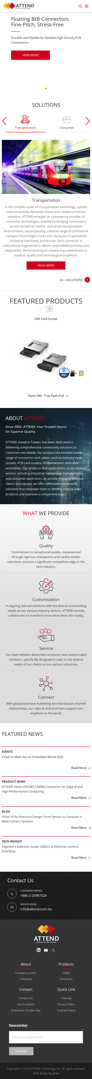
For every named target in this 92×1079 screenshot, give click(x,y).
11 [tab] (61, 88)
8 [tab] (52, 88)
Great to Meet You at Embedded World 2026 (32, 757)
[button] (87, 121)
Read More (46, 265)
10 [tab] (58, 88)
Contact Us (26, 998)
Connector (66, 979)
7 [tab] (49, 88)
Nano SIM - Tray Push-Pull (46, 396)
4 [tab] (40, 88)
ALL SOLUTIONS (71, 280)
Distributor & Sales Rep (25, 1010)
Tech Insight (12, 841)
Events (7, 752)
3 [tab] (37, 88)
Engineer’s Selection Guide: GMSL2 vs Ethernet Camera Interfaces (40, 849)
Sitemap (66, 998)
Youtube (46, 950)
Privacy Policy (66, 1004)
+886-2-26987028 (33, 895)
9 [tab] (55, 88)
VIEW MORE (31, 55)
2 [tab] (34, 88)
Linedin (38, 950)
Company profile (25, 973)
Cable (66, 973)
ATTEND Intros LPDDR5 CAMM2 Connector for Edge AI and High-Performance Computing (42, 789)
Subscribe (21, 1051)
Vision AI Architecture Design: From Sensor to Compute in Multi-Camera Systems (42, 819)
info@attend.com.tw (36, 909)
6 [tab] (46, 88)
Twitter (53, 950)
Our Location (26, 1004)
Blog (6, 811)
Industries (26, 979)
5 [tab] (43, 88)
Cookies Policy (66, 1010)
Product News (13, 782)
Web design (40, 1073)
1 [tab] (31, 88)
